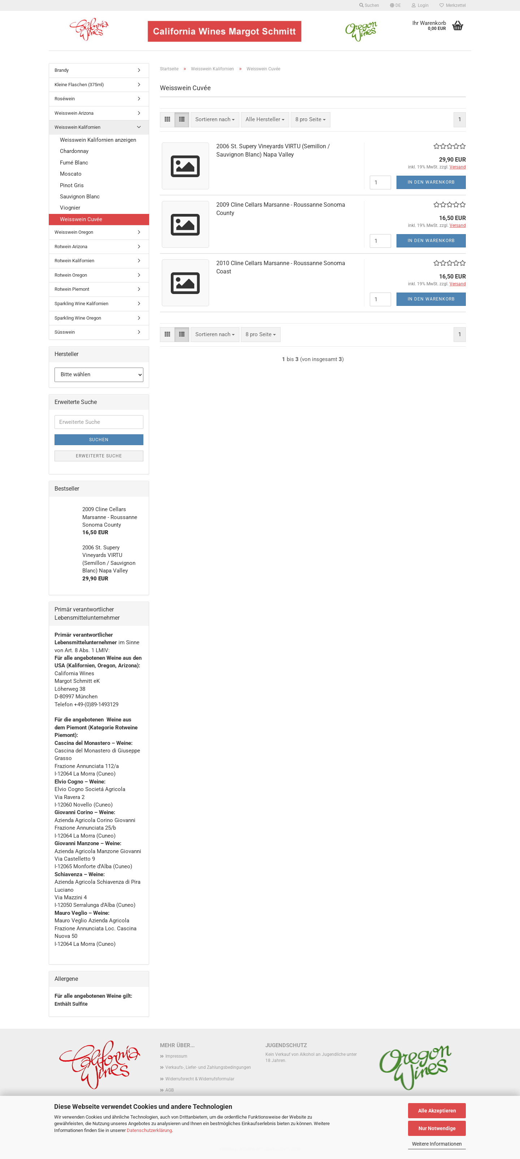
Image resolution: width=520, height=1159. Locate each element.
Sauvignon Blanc (80, 196)
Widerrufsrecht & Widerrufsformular (199, 1078)
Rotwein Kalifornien (74, 260)
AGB (169, 1090)
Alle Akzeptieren (437, 1111)
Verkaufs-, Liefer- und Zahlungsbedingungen (208, 1067)
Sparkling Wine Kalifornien (81, 303)
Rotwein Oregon (71, 275)
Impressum (176, 1056)
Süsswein (65, 332)
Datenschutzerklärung (149, 1130)
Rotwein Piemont (72, 289)
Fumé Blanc (74, 162)
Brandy (62, 70)
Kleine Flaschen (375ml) (79, 84)
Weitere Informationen (437, 1144)
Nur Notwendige (437, 1128)
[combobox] (215, 119)
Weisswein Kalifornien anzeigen (98, 140)
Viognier (70, 208)
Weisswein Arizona (74, 113)
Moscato (71, 174)
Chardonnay (74, 151)
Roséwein (65, 98)
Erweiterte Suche (99, 455)
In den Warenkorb (431, 182)
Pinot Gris (72, 185)
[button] (395, 5)
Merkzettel (452, 5)
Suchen (99, 439)
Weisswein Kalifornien (77, 127)
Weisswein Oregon (74, 232)
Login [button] (420, 5)
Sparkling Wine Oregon (78, 318)
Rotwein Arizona (71, 246)
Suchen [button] (369, 5)
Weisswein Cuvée (81, 219)
